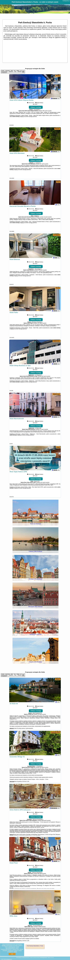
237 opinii (42, 165)
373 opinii (41, 430)
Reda (58, 447)
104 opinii (39, 715)
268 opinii (42, 769)
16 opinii (46, 218)
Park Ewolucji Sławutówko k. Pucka (35, 945)
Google (3, 945)
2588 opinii (43, 822)
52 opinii (39, 928)
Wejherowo (56, 341)
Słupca (58, 679)
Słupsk (58, 838)
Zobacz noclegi (36, 109)
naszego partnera (33, 118)
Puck (58, 181)
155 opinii (40, 271)
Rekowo (57, 128)
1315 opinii (39, 324)
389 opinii (39, 875)
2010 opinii (42, 483)
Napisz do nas (51, 957)
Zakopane (57, 785)
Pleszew (57, 891)
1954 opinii (44, 112)
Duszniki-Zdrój (55, 732)
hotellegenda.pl (66, 0)
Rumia (58, 75)
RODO (15, 951)
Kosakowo (57, 235)
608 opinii (44, 377)
